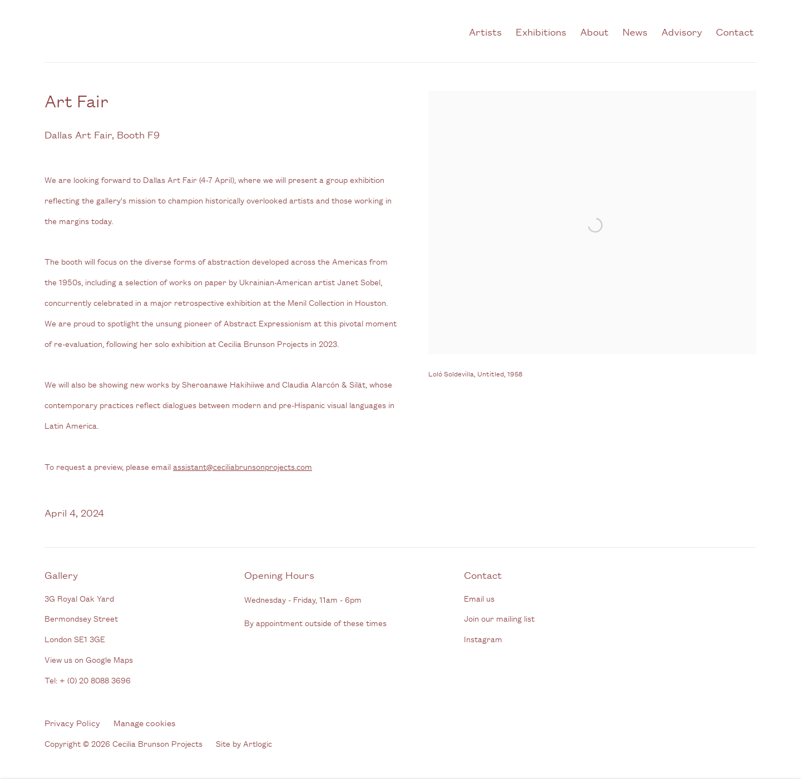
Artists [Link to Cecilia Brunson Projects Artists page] (485, 31)
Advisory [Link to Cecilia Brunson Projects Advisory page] (681, 31)
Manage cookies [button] (144, 722)
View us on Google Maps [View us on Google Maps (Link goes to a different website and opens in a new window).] (88, 659)
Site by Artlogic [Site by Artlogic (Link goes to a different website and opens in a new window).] (244, 743)
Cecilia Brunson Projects (161, 31)
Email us (479, 598)
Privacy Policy (72, 722)
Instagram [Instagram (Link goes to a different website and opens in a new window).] (483, 638)
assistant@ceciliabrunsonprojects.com (242, 466)
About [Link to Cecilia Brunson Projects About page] (594, 31)
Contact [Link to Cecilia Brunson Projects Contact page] (735, 31)
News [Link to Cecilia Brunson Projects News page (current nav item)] (634, 31)
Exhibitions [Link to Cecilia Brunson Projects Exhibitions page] (541, 31)
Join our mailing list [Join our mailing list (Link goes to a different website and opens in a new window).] (499, 618)
